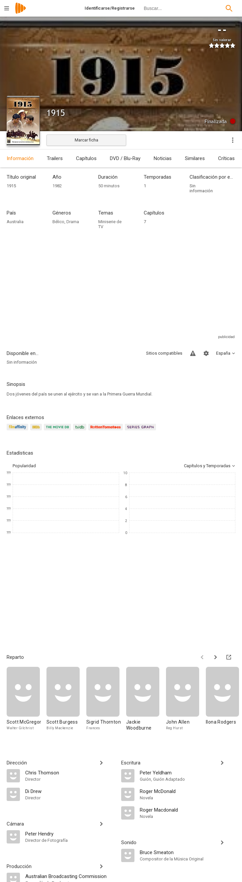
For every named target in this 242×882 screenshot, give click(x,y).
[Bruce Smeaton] (188, 852)
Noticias (163, 158)
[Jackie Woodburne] (146, 702)
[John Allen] (186, 702)
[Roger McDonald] (188, 791)
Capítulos (86, 158)
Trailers (55, 158)
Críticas (226, 158)
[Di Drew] (70, 791)
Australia (15, 221)
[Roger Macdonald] (188, 809)
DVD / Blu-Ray (125, 158)
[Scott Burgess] (66, 702)
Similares (195, 158)
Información (20, 158)
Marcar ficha (86, 139)
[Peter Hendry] (70, 833)
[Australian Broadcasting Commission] (70, 876)
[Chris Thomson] (70, 772)
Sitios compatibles (164, 353)
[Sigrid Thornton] (106, 702)
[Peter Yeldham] (188, 772)
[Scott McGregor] (26, 702)
